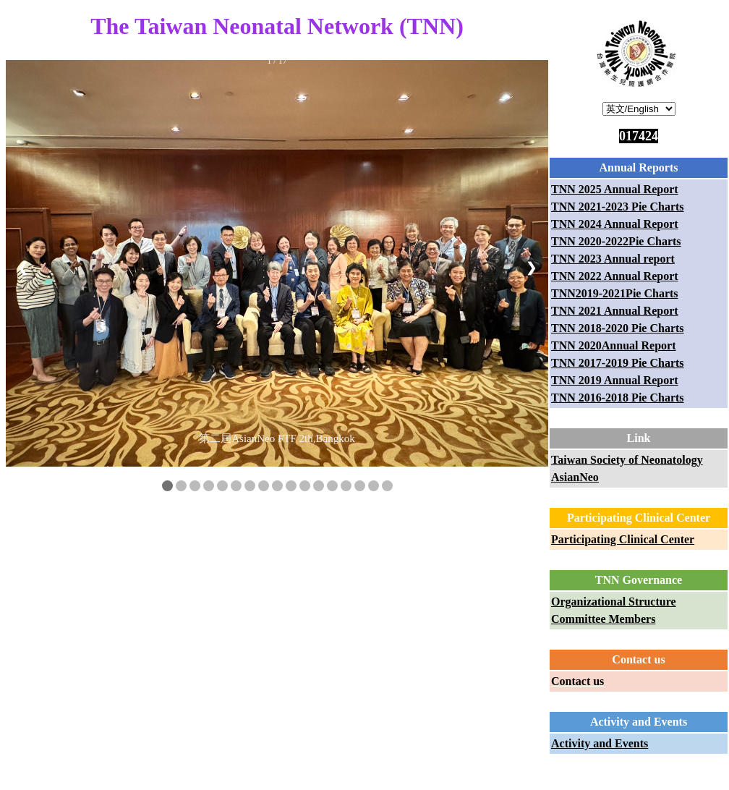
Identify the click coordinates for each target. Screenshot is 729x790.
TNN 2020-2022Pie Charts (616, 241)
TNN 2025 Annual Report (614, 189)
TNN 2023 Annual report (613, 258)
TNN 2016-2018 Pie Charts (617, 397)
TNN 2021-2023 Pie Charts (617, 206)
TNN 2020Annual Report (613, 345)
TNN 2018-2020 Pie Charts (617, 328)
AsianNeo (575, 477)
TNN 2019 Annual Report (614, 380)
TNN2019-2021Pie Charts (614, 293)
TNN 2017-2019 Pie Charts (617, 363)
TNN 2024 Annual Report (614, 224)
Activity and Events (599, 743)
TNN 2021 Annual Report (614, 311)
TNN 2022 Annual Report (614, 276)
